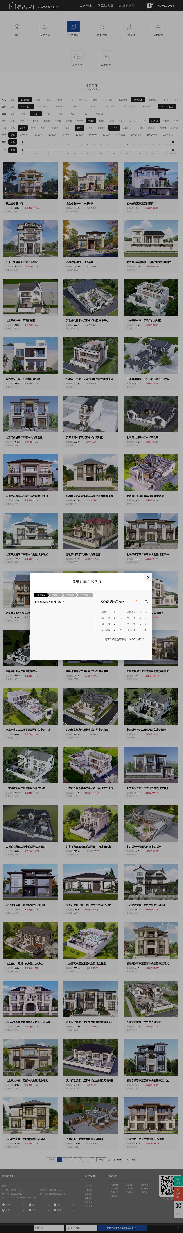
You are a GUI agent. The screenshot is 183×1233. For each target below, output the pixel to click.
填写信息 (70, 595)
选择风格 (41, 595)
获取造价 (84, 595)
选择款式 (56, 595)
